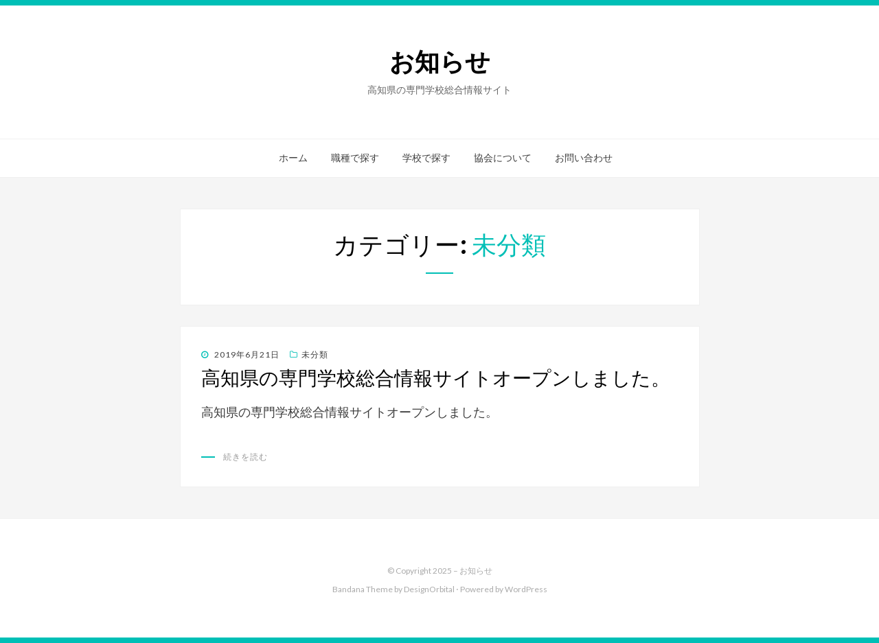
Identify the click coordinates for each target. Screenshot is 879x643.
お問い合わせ (584, 158)
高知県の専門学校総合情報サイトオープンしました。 (435, 378)
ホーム (293, 158)
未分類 (314, 354)
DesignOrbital (429, 589)
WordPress (526, 589)
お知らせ (439, 62)
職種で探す (355, 158)
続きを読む (245, 457)
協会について (503, 158)
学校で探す (426, 158)
